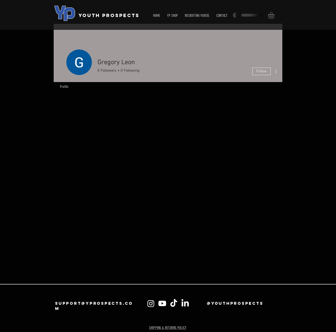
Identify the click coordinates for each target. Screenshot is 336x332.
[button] (275, 15)
